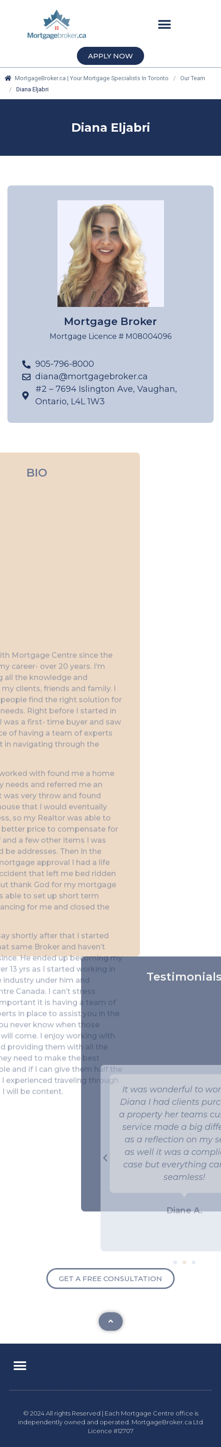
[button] (164, 24)
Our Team (192, 78)
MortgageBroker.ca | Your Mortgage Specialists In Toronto (87, 78)
